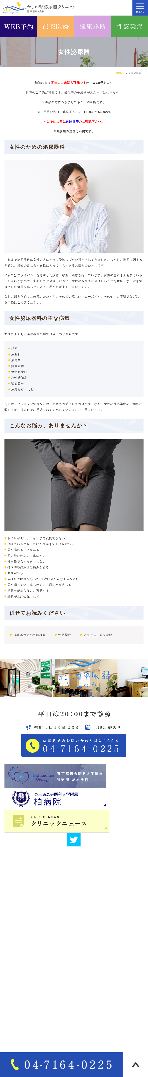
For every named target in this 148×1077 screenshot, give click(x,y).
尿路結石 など (22, 389)
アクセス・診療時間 (97, 634)
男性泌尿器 (85, 1002)
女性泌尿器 (15, 1009)
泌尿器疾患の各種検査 (30, 634)
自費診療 (13, 1023)
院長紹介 (83, 970)
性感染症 (64, 634)
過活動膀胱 (19, 372)
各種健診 (13, 1029)
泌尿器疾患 (85, 1009)
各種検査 (83, 1023)
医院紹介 (83, 963)
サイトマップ (86, 976)
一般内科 (13, 1016)
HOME (12, 963)
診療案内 (13, 1002)
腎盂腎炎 (17, 383)
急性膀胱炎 (19, 377)
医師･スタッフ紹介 (20, 976)
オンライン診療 (88, 1016)
